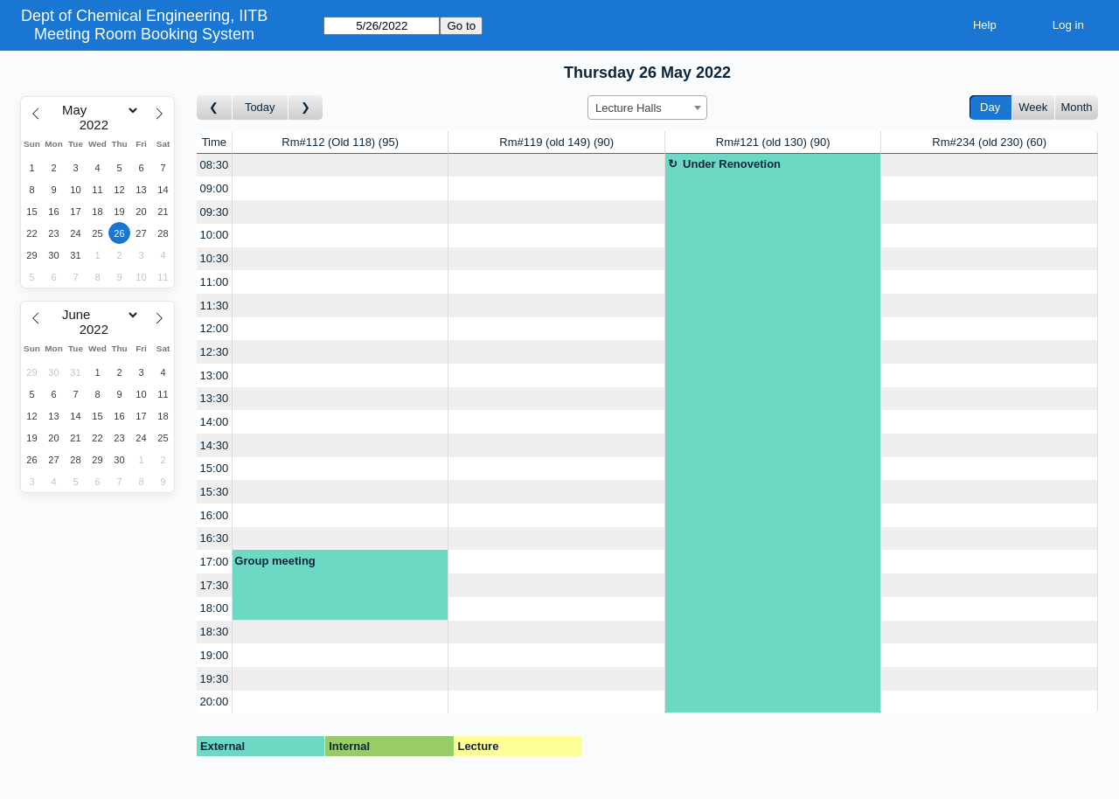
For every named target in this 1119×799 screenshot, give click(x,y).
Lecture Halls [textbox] (628, 108)
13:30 (214, 398)
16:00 (214, 515)
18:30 (214, 631)
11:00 (214, 281)
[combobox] (647, 107)
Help (985, 24)
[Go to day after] (305, 108)
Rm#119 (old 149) (556, 142)
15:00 (214, 468)
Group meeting (274, 560)
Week (1032, 107)
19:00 (214, 655)
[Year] (98, 125)
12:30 (214, 351)
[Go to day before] (215, 108)
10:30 (214, 258)
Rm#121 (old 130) (773, 142)
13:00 (214, 375)
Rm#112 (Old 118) (340, 142)
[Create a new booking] (340, 165)
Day (990, 107)
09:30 (214, 212)
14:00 (214, 421)
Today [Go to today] (260, 107)
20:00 (214, 701)
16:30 (214, 538)
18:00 (214, 608)
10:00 (214, 234)
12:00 (214, 328)
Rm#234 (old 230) (989, 142)
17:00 (214, 561)
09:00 (214, 188)
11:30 (214, 305)
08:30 (214, 164)
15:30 (214, 491)
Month (1076, 107)
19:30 (214, 678)
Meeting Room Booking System (144, 34)
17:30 (214, 585)
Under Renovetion (732, 163)
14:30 (214, 445)
